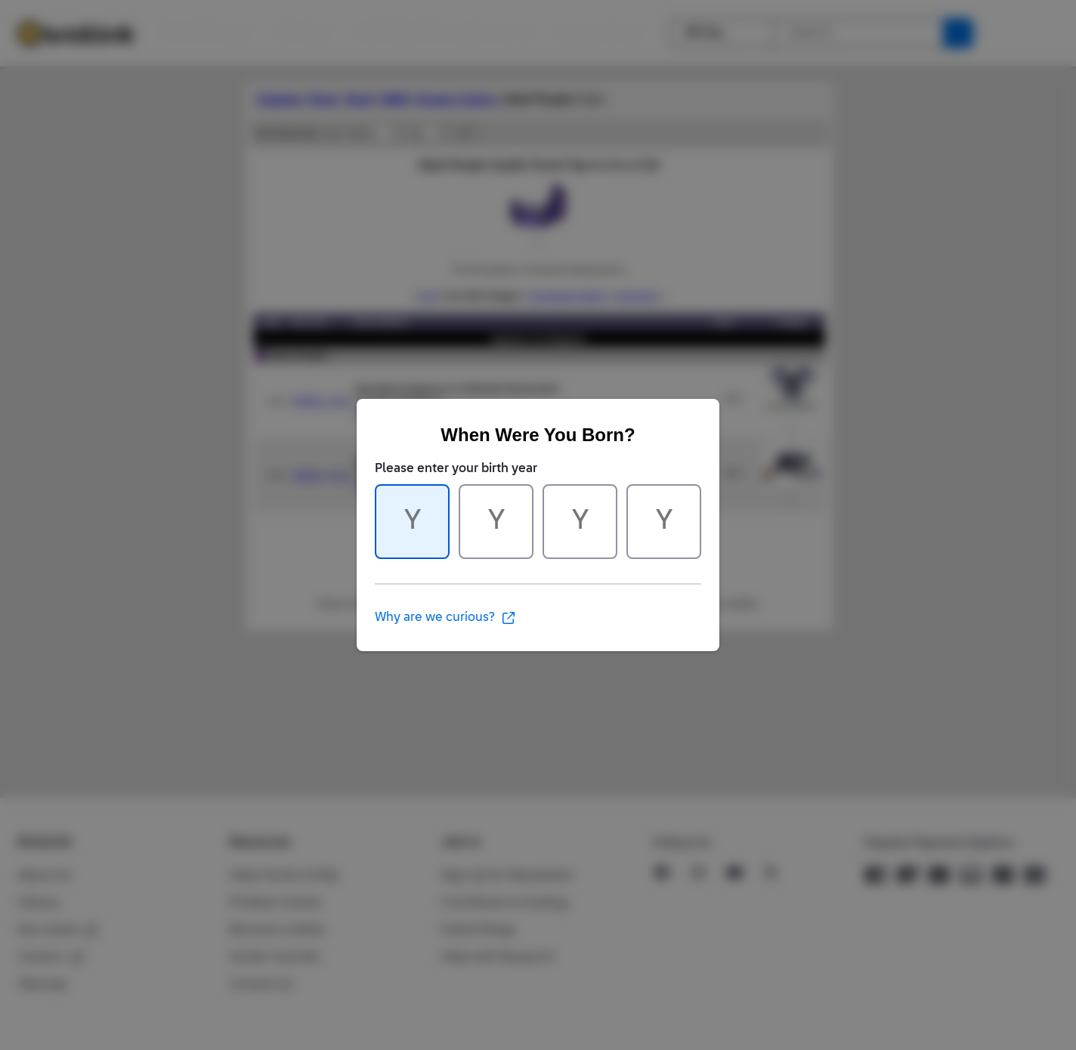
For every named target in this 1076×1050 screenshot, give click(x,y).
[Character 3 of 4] (580, 521)
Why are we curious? (445, 617)
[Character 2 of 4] (496, 521)
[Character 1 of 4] (412, 521)
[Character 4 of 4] (663, 521)
